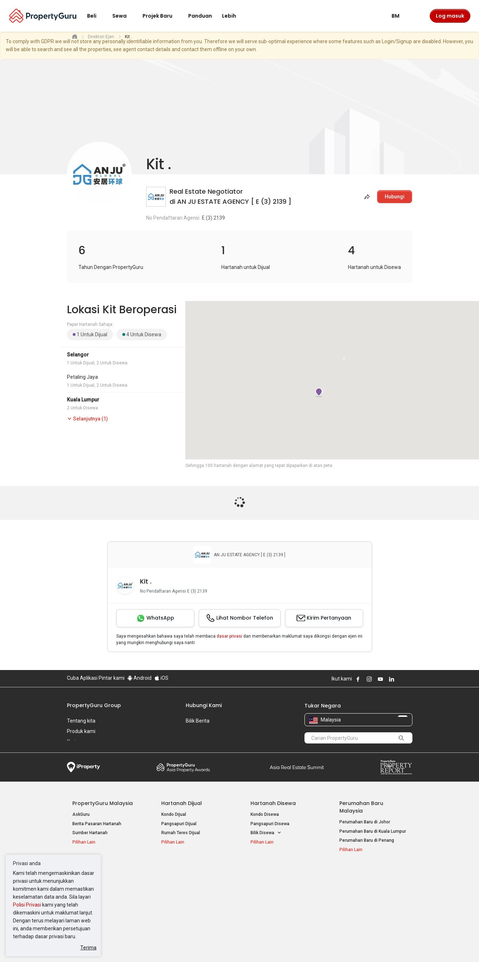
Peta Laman (351, 911)
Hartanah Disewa (273, 803)
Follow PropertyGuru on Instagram (369, 679)
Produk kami (81, 731)
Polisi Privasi (27, 905)
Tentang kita (81, 721)
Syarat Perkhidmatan (143, 945)
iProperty (83, 767)
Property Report (396, 767)
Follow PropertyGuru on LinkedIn (391, 679)
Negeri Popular (269, 873)
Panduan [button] (200, 15)
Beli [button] (96, 16)
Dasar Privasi (190, 945)
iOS (161, 678)
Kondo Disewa (264, 814)
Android (139, 678)
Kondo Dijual (173, 814)
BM (400, 16)
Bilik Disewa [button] (265, 833)
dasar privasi (229, 636)
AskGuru (81, 814)
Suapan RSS (352, 902)
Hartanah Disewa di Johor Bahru (193, 902)
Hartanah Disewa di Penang (189, 893)
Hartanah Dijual (181, 803)
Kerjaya (75, 742)
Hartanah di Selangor (271, 893)
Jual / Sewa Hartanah (361, 893)
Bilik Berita (197, 721)
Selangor (78, 355)
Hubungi (395, 196)
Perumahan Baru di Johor (364, 821)
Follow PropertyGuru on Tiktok (409, 679)
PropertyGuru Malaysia (102, 803)
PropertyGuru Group (94, 705)
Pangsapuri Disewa (269, 823)
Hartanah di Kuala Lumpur (276, 884)
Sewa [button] (123, 16)
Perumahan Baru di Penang (366, 840)
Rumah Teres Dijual (180, 832)
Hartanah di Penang (270, 902)
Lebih (233, 16)
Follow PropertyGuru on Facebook (358, 679)
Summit (296, 767)
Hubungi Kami (204, 705)
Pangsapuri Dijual (178, 823)
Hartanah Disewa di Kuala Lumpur (195, 884)
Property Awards (183, 767)
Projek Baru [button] (162, 16)
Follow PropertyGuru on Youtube (380, 679)
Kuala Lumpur (83, 400)
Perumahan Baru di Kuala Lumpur (372, 831)
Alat (344, 873)
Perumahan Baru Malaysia (361, 807)
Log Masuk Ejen (355, 884)
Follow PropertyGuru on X (401, 679)
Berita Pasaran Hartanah (96, 823)
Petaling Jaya (82, 377)
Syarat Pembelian (233, 945)
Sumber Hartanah (90, 832)
